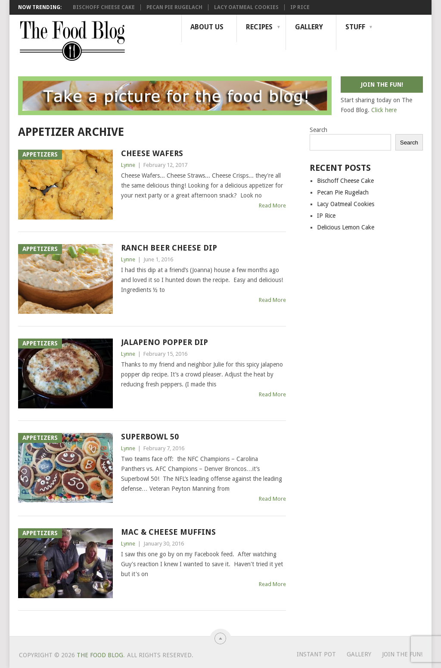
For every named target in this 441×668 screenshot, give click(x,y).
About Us (207, 27)
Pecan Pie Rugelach (174, 7)
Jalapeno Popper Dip (164, 342)
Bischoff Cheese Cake (104, 7)
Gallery (309, 27)
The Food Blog (100, 655)
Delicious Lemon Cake (345, 227)
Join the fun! (382, 84)
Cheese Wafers (152, 153)
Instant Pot (316, 654)
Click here (384, 110)
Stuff (355, 27)
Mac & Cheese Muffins (168, 531)
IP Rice (300, 7)
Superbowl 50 (150, 436)
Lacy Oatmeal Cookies (246, 7)
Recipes (259, 27)
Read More (272, 205)
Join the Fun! (402, 654)
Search (318, 129)
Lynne (128, 165)
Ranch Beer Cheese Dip (169, 247)
